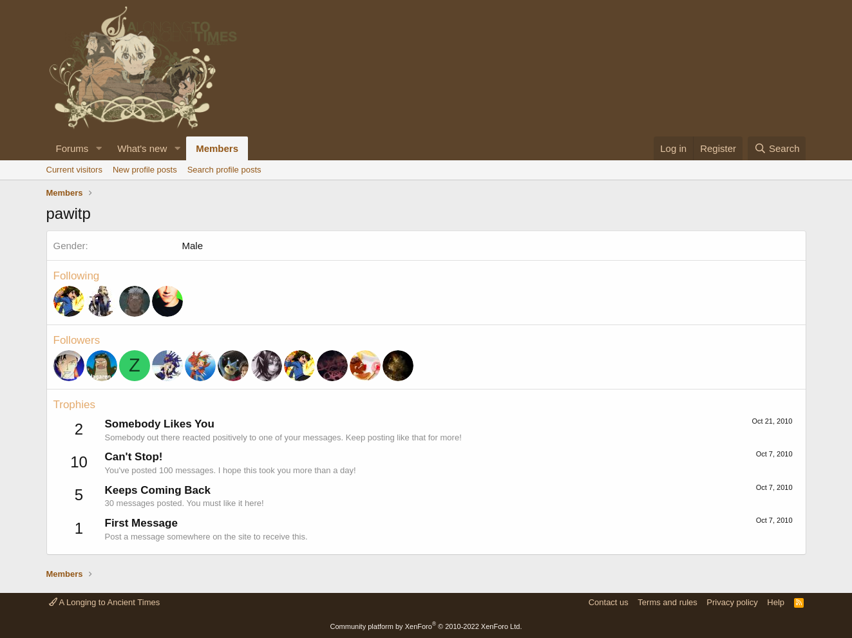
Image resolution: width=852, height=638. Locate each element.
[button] (99, 148)
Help (775, 602)
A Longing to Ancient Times (104, 602)
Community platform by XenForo (426, 626)
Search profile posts (224, 169)
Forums (72, 148)
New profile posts (145, 169)
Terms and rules (667, 602)
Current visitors (74, 169)
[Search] (777, 148)
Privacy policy (731, 602)
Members (217, 148)
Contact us (609, 602)
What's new (142, 148)
